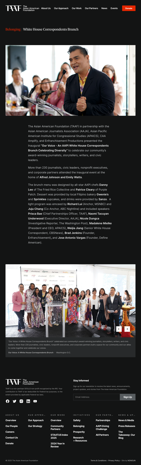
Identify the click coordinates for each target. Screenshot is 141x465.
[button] (45, 8)
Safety (76, 420)
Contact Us (12, 437)
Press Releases (126, 426)
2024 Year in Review (58, 445)
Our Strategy (35, 426)
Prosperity (79, 431)
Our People (12, 426)
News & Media (126, 420)
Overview (11, 420)
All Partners (102, 434)
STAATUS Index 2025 (59, 436)
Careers (10, 431)
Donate (128, 8)
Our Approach (36, 420)
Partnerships (103, 420)
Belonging (13, 29)
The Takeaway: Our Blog (126, 434)
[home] (22, 8)
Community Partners (57, 428)
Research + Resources (80, 439)
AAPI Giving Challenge (102, 428)
